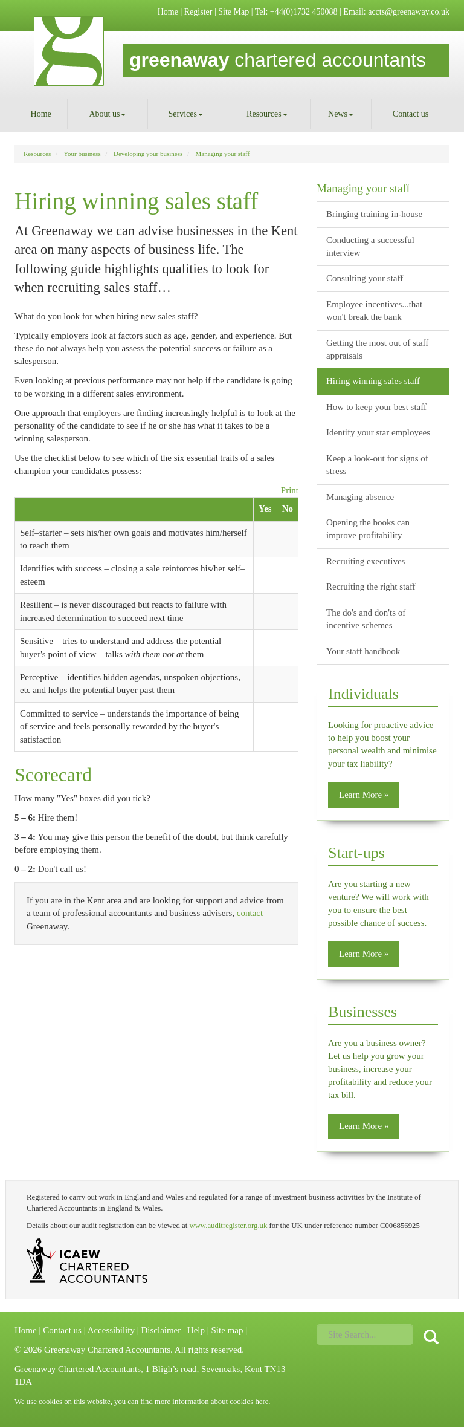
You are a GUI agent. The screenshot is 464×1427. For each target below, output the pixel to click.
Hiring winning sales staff (373, 381)
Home (168, 11)
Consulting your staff (364, 278)
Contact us (411, 114)
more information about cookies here (211, 1401)
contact (250, 913)
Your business (82, 153)
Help (196, 1330)
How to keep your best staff (376, 407)
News (340, 114)
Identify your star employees (378, 432)
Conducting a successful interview (370, 246)
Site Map (233, 11)
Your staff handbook (363, 651)
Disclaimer (161, 1330)
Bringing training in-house (374, 214)
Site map (227, 1330)
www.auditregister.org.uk (228, 1225)
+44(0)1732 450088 (304, 11)
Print (289, 490)
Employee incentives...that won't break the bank (374, 310)
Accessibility (111, 1330)
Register (198, 11)
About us (107, 114)
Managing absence (360, 497)
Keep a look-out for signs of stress (377, 464)
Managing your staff (223, 153)
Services (186, 114)
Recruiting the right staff (371, 586)
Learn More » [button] (363, 794)
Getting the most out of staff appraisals (377, 349)
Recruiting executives (365, 561)
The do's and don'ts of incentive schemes (365, 619)
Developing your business (148, 153)
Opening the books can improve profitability (368, 529)
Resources (267, 114)
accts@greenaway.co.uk (409, 11)
